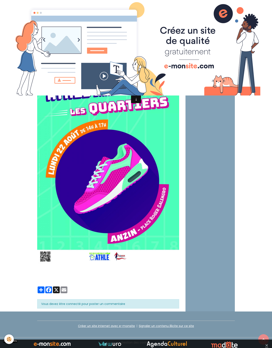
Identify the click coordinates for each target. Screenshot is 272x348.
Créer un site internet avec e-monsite (106, 326)
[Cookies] (9, 339)
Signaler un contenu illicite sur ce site (166, 326)
